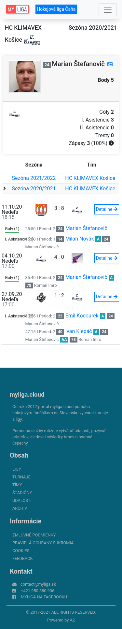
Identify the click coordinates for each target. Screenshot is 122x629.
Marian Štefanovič (86, 228)
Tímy (17, 484)
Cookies (20, 550)
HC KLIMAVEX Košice (90, 178)
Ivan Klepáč (78, 331)
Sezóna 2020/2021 (34, 188)
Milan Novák (79, 239)
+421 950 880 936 (37, 590)
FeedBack (22, 558)
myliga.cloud (27, 394)
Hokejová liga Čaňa (56, 9)
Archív (19, 508)
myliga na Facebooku (44, 596)
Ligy (16, 469)
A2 (72, 620)
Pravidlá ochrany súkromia (43, 542)
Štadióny (22, 492)
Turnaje (21, 477)
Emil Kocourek (82, 316)
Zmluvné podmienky (34, 535)
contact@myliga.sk (38, 584)
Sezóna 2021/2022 (34, 178)
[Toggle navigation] (108, 9)
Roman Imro (45, 285)
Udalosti (22, 500)
